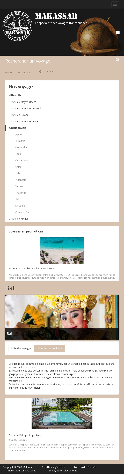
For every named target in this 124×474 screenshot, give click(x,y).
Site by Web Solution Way (63, 470)
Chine (18, 166)
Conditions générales (53, 467)
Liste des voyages (21, 348)
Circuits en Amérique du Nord (25, 108)
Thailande (20, 192)
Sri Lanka (20, 205)
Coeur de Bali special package (25, 435)
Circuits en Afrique (18, 218)
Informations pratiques (49, 348)
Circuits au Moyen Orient (22, 102)
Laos (18, 153)
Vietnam (19, 186)
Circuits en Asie (17, 127)
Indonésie (20, 179)
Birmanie (20, 140)
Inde (17, 173)
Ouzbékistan (22, 160)
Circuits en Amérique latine (23, 121)
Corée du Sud (22, 212)
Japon (18, 134)
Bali (17, 199)
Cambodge (21, 147)
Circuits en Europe (18, 114)
